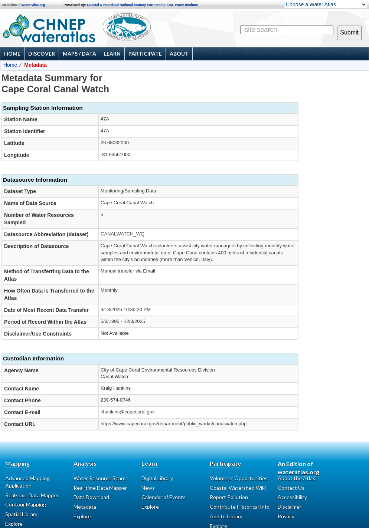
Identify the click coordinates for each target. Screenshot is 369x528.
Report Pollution (229, 497)
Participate (145, 53)
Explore (150, 507)
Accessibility (292, 497)
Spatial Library (21, 514)
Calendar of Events (163, 497)
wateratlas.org (298, 471)
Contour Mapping (25, 504)
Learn (112, 53)
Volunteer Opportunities (239, 478)
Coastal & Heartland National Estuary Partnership (126, 5)
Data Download (91, 497)
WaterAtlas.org (33, 5)
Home (12, 53)
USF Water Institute (182, 5)
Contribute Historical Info (240, 507)
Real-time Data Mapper (32, 495)
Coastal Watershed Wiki (238, 488)
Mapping (17, 463)
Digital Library (157, 478)
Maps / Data (79, 53)
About (179, 53)
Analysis (85, 463)
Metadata (85, 507)
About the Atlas (296, 478)
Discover (41, 53)
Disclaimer (289, 507)
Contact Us (291, 488)
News (148, 488)
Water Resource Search (101, 478)
